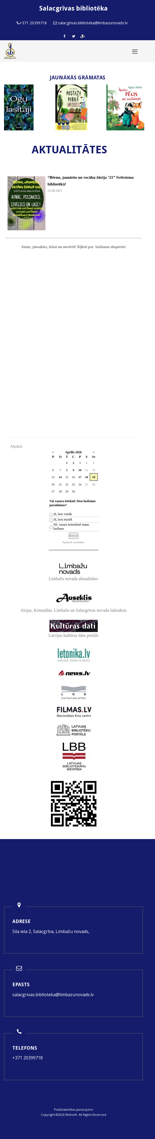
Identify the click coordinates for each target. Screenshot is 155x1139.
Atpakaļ (16, 446)
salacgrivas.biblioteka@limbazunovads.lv (53, 995)
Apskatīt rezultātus (73, 542)
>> (93, 452)
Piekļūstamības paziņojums (73, 1109)
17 (79, 477)
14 (60, 477)
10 (79, 470)
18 (86, 477)
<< (53, 452)
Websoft (71, 1115)
